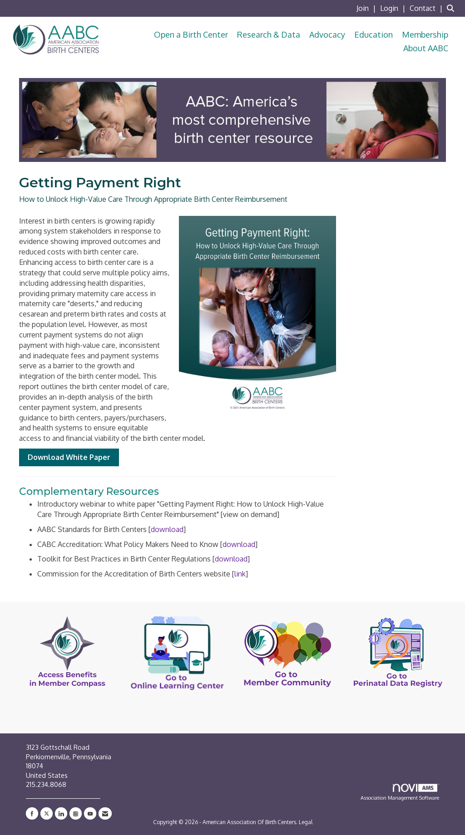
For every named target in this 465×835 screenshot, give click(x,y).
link (240, 573)
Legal (305, 822)
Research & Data (268, 34)
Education (373, 34)
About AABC (425, 48)
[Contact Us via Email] (105, 813)
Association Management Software (400, 792)
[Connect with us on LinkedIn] (61, 813)
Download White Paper (69, 457)
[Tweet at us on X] (46, 813)
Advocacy (327, 34)
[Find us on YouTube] (90, 813)
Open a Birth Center (191, 34)
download (167, 529)
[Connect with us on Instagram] (75, 813)
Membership (425, 34)
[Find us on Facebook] (32, 813)
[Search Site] (452, 8)
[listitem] (367, 8)
